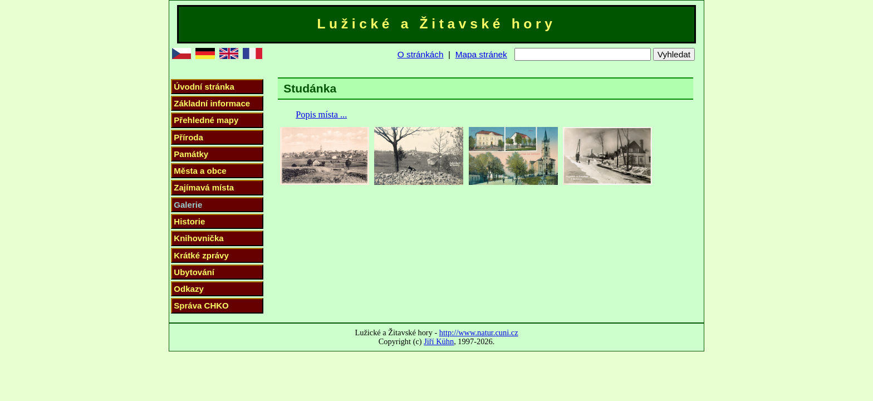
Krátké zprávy (201, 255)
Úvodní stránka (204, 86)
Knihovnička (198, 238)
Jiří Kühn (439, 341)
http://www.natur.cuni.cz (478, 332)
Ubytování (194, 272)
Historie (189, 221)
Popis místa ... (321, 114)
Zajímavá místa (204, 187)
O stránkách (421, 54)
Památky (191, 154)
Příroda (188, 137)
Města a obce (200, 170)
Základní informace (212, 103)
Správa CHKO (201, 305)
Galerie (188, 204)
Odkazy (188, 289)
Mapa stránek (481, 54)
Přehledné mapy (206, 120)
